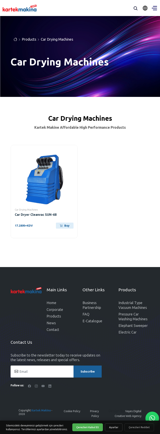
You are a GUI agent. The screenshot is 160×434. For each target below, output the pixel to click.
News (51, 323)
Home (51, 303)
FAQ (85, 314)
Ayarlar (113, 427)
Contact (53, 330)
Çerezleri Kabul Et (87, 427)
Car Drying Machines (57, 39)
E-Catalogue (92, 321)
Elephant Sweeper (133, 325)
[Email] (56, 372)
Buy (65, 225)
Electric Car (127, 332)
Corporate (55, 309)
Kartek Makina (41, 410)
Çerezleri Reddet (139, 427)
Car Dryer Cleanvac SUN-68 (36, 214)
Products (29, 39)
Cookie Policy (72, 411)
